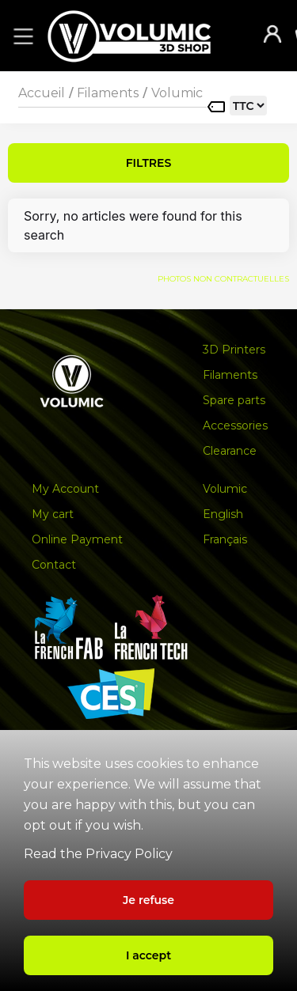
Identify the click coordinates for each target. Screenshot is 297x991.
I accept (148, 955)
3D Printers (234, 349)
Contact (54, 565)
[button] (20, 35)
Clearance (230, 451)
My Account (65, 489)
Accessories (235, 425)
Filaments (108, 92)
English (223, 514)
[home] (145, 36)
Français (225, 539)
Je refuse (148, 900)
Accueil (41, 92)
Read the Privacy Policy (98, 853)
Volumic (177, 92)
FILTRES (149, 163)
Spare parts (234, 400)
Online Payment (77, 539)
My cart (53, 514)
